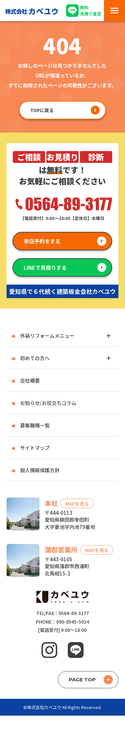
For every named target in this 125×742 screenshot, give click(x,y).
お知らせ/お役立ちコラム (48, 402)
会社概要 (30, 380)
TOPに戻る (42, 110)
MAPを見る (77, 503)
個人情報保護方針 (40, 470)
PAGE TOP (82, 679)
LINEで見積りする (45, 267)
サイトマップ (35, 447)
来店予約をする (42, 241)
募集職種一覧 (35, 425)
